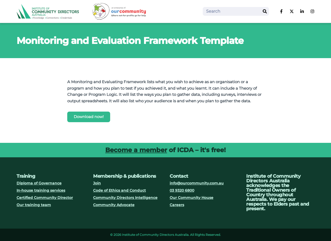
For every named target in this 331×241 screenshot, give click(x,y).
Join (97, 183)
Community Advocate (113, 205)
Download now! (89, 116)
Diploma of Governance (39, 183)
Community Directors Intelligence (125, 197)
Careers (177, 205)
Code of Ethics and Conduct (119, 190)
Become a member (136, 150)
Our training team (34, 205)
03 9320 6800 (182, 190)
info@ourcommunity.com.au (197, 183)
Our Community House (191, 197)
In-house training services (41, 190)
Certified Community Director (45, 197)
